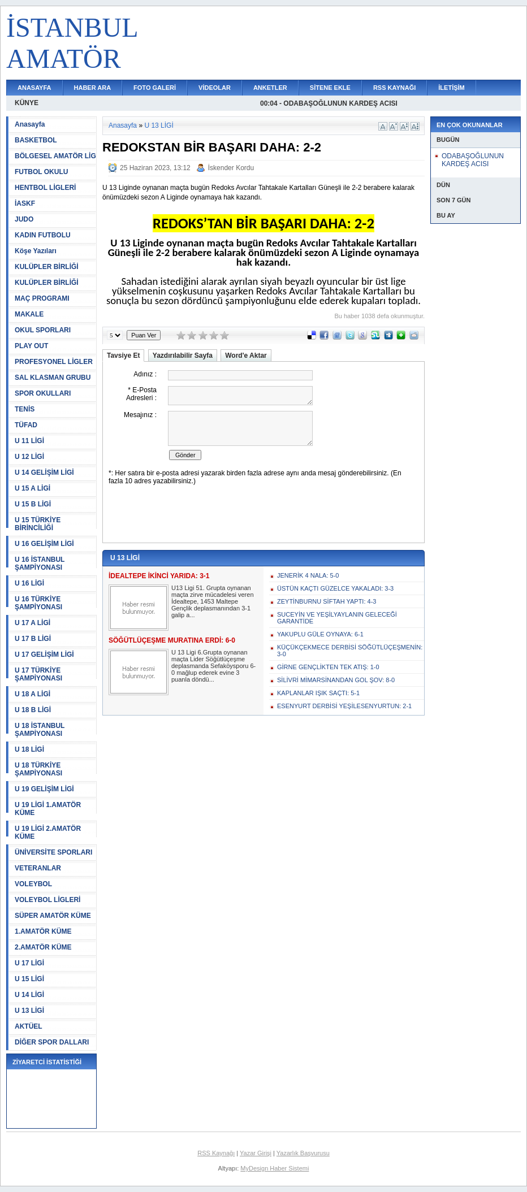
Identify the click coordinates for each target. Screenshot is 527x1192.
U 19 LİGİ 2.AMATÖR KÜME (48, 832)
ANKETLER (270, 87)
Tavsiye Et (123, 355)
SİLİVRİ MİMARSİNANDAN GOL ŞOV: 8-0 (336, 680)
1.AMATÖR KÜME (43, 931)
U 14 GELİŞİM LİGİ (44, 472)
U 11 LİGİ (29, 441)
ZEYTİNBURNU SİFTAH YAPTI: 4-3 (326, 601)
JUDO (24, 219)
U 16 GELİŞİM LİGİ (44, 544)
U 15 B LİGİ (33, 504)
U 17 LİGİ (29, 963)
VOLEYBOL (33, 884)
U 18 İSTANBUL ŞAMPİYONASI (39, 730)
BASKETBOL (36, 140)
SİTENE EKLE (330, 87)
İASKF (25, 203)
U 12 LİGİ (29, 457)
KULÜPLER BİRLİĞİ (47, 267)
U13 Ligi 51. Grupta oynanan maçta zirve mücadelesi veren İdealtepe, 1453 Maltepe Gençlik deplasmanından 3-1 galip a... (212, 601)
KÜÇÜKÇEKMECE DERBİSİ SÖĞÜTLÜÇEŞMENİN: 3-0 (349, 650)
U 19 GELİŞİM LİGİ (44, 789)
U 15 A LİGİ (32, 488)
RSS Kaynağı (216, 1153)
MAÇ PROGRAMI (42, 298)
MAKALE (29, 314)
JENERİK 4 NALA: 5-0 (308, 575)
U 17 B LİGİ (33, 639)
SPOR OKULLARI (43, 393)
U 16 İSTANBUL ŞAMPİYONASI (39, 563)
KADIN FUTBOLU (43, 235)
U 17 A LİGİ (32, 623)
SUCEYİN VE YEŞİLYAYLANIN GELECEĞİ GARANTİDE (337, 618)
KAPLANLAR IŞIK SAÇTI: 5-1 (318, 693)
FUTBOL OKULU (41, 172)
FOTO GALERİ (154, 87)
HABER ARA (92, 87)
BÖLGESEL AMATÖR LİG (55, 156)
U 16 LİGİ (29, 583)
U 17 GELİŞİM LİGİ (44, 654)
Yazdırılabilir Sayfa (183, 355)
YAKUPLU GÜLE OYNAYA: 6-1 (320, 634)
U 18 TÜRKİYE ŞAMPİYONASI (38, 769)
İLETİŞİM (451, 87)
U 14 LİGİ (29, 995)
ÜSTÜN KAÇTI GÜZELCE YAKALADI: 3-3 (335, 588)
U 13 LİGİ (29, 1011)
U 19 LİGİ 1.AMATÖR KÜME (48, 809)
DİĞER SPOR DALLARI (52, 1042)
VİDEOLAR (214, 87)
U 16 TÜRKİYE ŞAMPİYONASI (38, 603)
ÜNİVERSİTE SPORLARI (53, 852)
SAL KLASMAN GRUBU (52, 378)
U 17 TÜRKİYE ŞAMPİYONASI (38, 674)
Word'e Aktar (246, 355)
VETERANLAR (38, 868)
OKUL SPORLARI (43, 330)
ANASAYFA (34, 87)
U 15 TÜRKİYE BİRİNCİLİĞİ (38, 524)
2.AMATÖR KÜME (43, 947)
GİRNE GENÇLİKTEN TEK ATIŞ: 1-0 (328, 667)
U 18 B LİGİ (33, 710)
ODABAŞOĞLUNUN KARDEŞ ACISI (473, 160)
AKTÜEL (28, 1026)
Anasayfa (30, 124)
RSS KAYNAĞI (394, 87)
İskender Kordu (231, 168)
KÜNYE (26, 103)
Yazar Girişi (255, 1153)
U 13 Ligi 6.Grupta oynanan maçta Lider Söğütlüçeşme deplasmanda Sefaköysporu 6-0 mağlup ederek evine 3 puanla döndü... (213, 666)
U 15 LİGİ (29, 979)
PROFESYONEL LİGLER (54, 362)
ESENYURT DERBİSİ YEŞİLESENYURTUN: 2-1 (344, 706)
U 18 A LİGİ (32, 694)
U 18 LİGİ (29, 749)
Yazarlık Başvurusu (303, 1153)
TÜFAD (26, 425)
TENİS (24, 409)
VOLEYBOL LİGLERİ (47, 900)
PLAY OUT (31, 346)
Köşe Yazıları (36, 251)
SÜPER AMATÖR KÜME (53, 916)
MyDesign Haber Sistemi (274, 1168)
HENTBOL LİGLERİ (45, 188)
